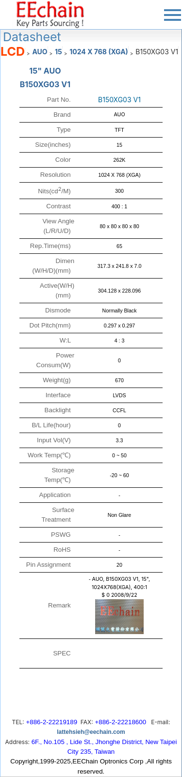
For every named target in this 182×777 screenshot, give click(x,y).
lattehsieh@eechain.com (91, 732)
